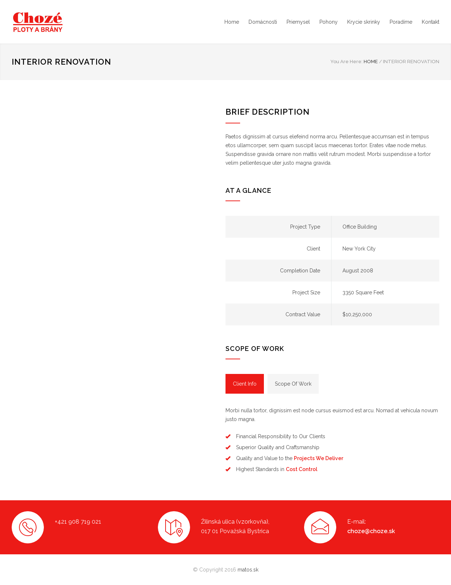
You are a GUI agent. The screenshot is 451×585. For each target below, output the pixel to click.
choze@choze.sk (371, 531)
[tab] (244, 384)
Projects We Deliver (318, 458)
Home (231, 22)
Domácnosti (263, 22)
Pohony (328, 22)
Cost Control (301, 469)
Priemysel (298, 22)
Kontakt (430, 22)
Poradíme (401, 22)
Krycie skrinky (363, 22)
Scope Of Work (293, 384)
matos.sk (248, 570)
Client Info (245, 384)
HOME (371, 61)
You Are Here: (346, 61)
